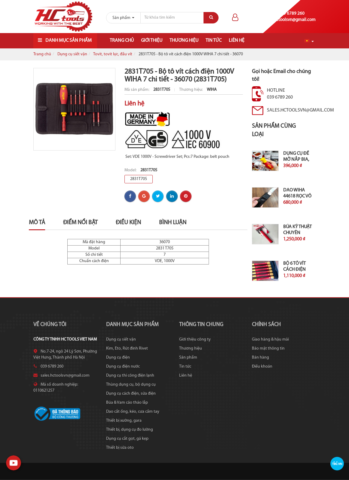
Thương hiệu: (191, 89)
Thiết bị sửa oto (120, 447)
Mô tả (37, 223)
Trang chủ (122, 40)
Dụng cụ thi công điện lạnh (130, 375)
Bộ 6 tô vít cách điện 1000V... (294, 269)
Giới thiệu (151, 40)
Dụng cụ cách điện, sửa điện (131, 393)
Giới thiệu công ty (195, 339)
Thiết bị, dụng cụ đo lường (129, 429)
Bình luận (172, 223)
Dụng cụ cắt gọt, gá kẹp (127, 438)
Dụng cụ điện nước (123, 366)
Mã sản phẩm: (137, 89)
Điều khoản (262, 366)
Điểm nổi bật (80, 223)
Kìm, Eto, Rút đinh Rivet (127, 348)
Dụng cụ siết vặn (72, 54)
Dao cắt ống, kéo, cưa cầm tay (132, 411)
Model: (130, 170)
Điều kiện (128, 223)
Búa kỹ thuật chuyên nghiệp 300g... (298, 233)
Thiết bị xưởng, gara (124, 420)
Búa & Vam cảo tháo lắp (127, 402)
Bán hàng (260, 357)
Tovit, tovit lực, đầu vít (112, 54)
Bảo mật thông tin (268, 348)
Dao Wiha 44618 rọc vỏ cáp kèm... (297, 196)
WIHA (212, 89)
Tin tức (214, 40)
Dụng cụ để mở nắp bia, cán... (296, 159)
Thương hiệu (184, 40)
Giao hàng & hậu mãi (270, 339)
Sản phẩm (188, 357)
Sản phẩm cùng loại (274, 130)
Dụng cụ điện (118, 357)
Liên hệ (236, 40)
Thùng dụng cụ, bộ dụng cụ (131, 384)
